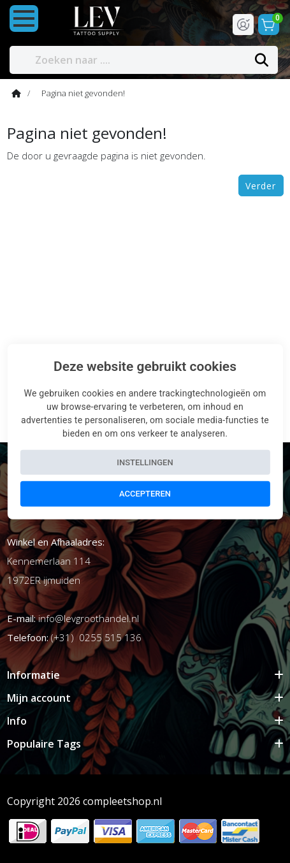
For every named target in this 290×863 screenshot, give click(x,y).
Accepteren (145, 493)
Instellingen (145, 462)
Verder (260, 186)
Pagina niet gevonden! (83, 93)
